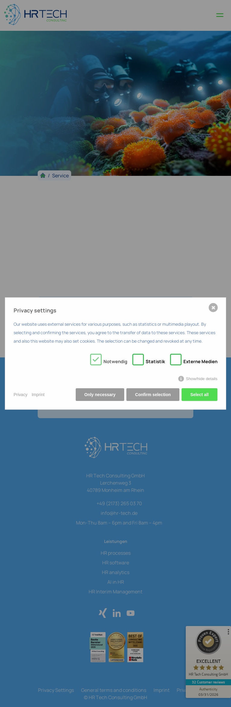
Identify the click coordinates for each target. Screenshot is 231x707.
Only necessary (100, 394)
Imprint (38, 394)
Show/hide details (201, 378)
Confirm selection (153, 394)
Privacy (20, 394)
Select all (199, 394)
